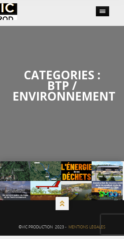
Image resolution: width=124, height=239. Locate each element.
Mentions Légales (86, 227)
